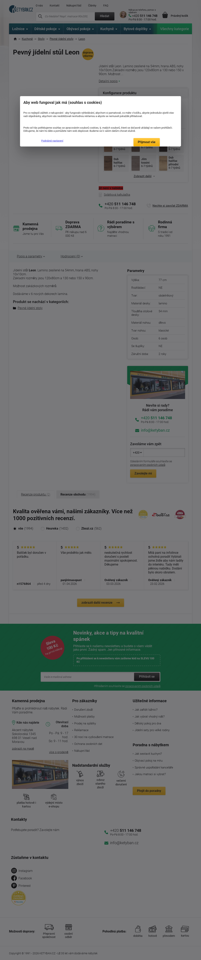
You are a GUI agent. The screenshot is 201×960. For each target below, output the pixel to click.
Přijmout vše (146, 142)
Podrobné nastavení (52, 140)
